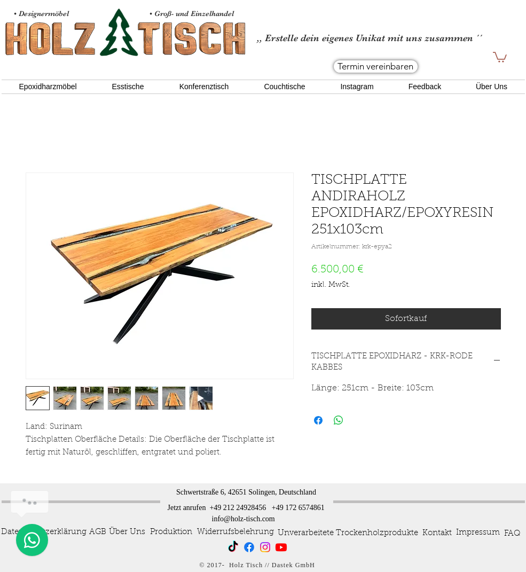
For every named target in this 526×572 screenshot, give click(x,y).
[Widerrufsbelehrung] (235, 532)
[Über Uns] (127, 532)
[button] (500, 56)
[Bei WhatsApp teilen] (338, 420)
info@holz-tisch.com (243, 519)
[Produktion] (171, 532)
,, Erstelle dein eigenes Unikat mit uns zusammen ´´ (369, 38)
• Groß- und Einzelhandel (193, 13)
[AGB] (98, 532)
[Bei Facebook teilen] (318, 420)
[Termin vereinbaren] (376, 66)
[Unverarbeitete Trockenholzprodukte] (347, 534)
